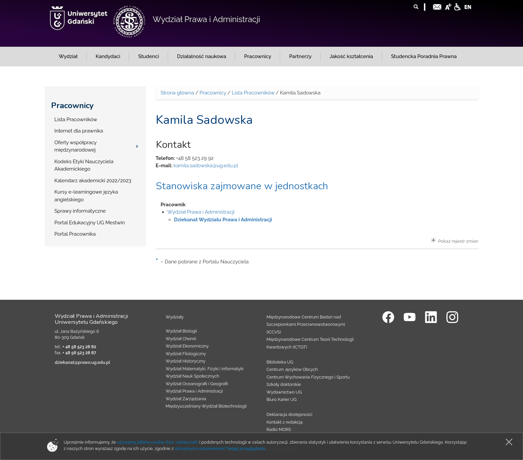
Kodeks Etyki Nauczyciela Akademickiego (83, 165)
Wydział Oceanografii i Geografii (197, 383)
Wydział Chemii (181, 338)
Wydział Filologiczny (186, 353)
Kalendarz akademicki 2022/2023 (92, 181)
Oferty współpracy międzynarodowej (75, 146)
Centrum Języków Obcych (292, 369)
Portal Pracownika (75, 234)
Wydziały (175, 316)
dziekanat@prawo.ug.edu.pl (82, 362)
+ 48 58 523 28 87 (79, 352)
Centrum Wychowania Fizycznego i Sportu (308, 377)
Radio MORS (279, 429)
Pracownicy (72, 105)
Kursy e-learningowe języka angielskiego (86, 196)
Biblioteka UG (280, 362)
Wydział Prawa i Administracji (206, 19)
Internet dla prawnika (78, 131)
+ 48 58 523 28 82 (79, 346)
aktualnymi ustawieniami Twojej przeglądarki (220, 448)
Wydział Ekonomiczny (187, 346)
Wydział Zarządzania (186, 398)
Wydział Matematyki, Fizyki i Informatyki (205, 368)
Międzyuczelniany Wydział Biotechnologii (206, 406)
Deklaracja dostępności (289, 414)
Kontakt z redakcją (285, 422)
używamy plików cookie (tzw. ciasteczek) (157, 442)
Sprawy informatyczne (80, 211)
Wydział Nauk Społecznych (192, 376)
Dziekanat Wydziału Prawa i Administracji (223, 220)
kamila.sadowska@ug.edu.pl (205, 166)
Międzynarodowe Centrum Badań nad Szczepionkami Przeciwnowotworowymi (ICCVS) (306, 324)
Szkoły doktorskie (284, 384)
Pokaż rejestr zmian (454, 241)
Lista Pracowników (75, 120)
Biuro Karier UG (282, 399)
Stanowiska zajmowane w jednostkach (242, 186)
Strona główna (177, 93)
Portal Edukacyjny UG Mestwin (89, 223)
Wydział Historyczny (185, 361)
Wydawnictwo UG (284, 392)
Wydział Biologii (181, 330)
